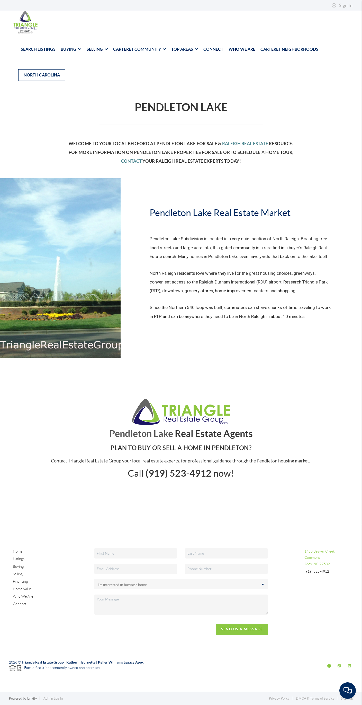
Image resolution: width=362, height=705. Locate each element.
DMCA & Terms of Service (315, 698)
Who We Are (242, 49)
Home (17, 551)
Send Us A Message (242, 629)
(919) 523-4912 (316, 571)
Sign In (342, 5)
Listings (18, 559)
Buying (71, 49)
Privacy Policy (279, 698)
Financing (20, 581)
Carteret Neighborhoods (289, 49)
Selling (97, 49)
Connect (213, 49)
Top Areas (184, 49)
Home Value (22, 589)
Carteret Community (139, 49)
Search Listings (38, 49)
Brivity (32, 698)
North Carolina (42, 75)
